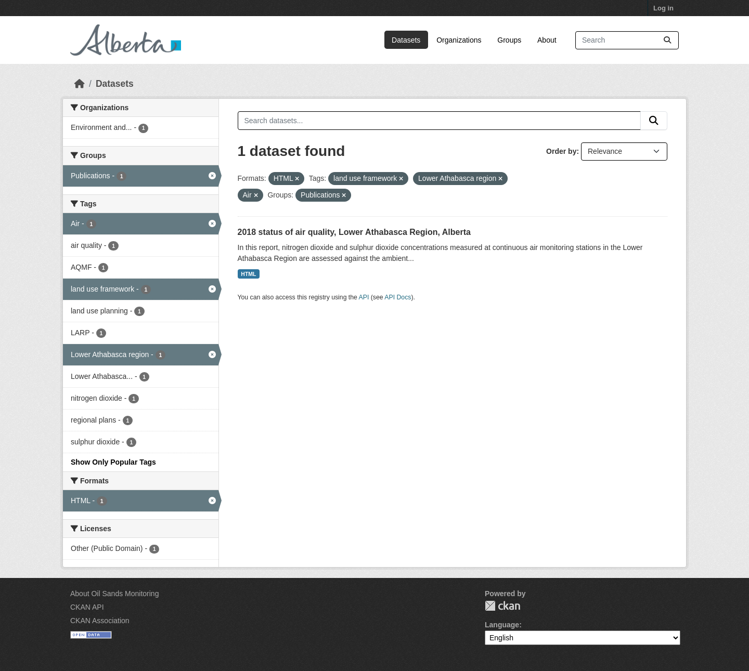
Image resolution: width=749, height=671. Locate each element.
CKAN (502, 605)
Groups (509, 40)
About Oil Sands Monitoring (114, 593)
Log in (663, 8)
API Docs (397, 297)
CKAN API (87, 607)
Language (502, 625)
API (364, 297)
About (547, 40)
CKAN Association (100, 620)
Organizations (458, 40)
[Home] (79, 83)
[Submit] (667, 40)
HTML (248, 274)
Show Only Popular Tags (113, 462)
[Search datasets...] (627, 40)
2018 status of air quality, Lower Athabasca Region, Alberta (354, 232)
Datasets (406, 40)
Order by (561, 151)
